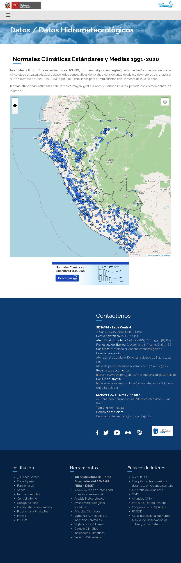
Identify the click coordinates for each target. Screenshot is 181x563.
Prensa (21, 515)
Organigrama (26, 481)
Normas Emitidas (28, 494)
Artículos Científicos (87, 511)
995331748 (116, 407)
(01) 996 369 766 (159, 344)
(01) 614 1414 (129, 336)
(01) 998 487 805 (160, 340)
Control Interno (27, 498)
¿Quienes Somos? (29, 477)
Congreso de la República (149, 507)
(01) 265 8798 (136, 344)
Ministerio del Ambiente (147, 490)
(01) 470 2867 (136, 340)
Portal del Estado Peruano (149, 503)
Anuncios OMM (142, 498)
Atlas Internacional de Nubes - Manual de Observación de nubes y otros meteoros (152, 520)
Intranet (22, 520)
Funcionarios (25, 485)
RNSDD (137, 511)
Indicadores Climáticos (89, 533)
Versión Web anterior (88, 537)
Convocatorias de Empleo (34, 507)
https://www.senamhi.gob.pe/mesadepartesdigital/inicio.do (136, 374)
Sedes (21, 490)
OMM (135, 494)
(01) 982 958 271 (107, 387)
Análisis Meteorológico (89, 498)
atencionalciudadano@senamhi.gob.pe (136, 349)
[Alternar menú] (8, 15)
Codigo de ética (27, 503)
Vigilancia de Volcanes (89, 524)
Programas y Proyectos (32, 511)
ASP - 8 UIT (139, 477)
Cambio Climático (86, 528)
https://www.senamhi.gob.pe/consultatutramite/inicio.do (134, 383)
